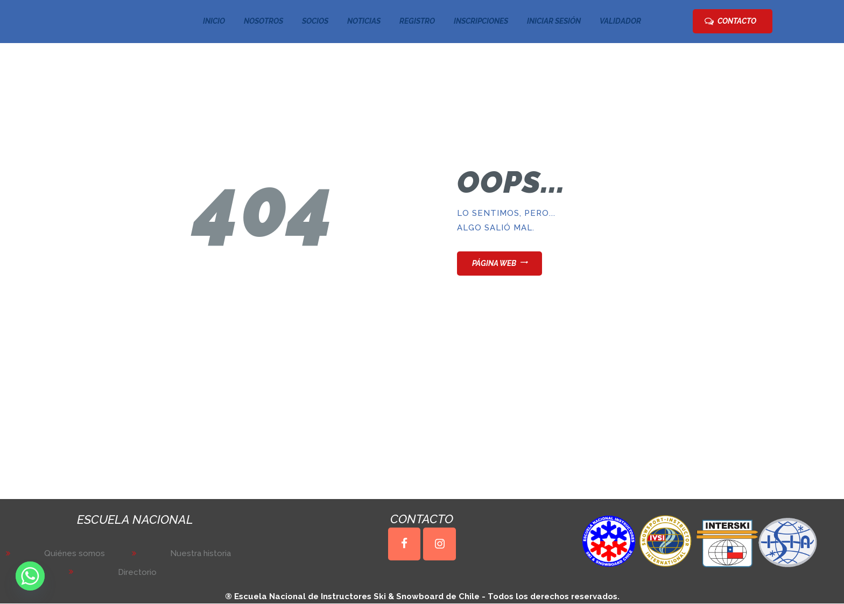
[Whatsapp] (30, 576)
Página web (494, 263)
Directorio (137, 572)
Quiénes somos (74, 553)
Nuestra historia (200, 553)
